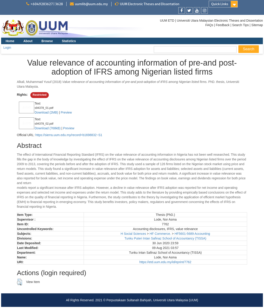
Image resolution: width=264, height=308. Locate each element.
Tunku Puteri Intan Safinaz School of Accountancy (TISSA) (165, 238)
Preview (66, 112)
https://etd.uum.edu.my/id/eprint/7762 (165, 262)
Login (7, 47)
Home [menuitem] (10, 41)
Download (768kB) (47, 128)
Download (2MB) (46, 112)
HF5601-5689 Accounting (192, 233)
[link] (181, 10)
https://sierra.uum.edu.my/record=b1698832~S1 (68, 135)
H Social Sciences (133, 233)
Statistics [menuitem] (69, 41)
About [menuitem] (27, 41)
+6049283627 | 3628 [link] (46, 4)
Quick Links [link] (219, 4)
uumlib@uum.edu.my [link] (91, 4)
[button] (19, 282)
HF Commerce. (160, 233)
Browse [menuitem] (47, 41)
